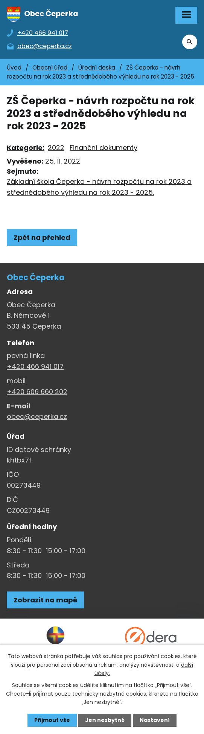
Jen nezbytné (105, 720)
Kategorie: (25, 147)
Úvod (14, 67)
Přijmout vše (52, 720)
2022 (56, 147)
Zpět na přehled (42, 237)
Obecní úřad (49, 67)
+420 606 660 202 (37, 391)
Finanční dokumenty (103, 147)
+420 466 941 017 (35, 366)
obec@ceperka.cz (37, 416)
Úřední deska (96, 67)
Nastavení (155, 720)
